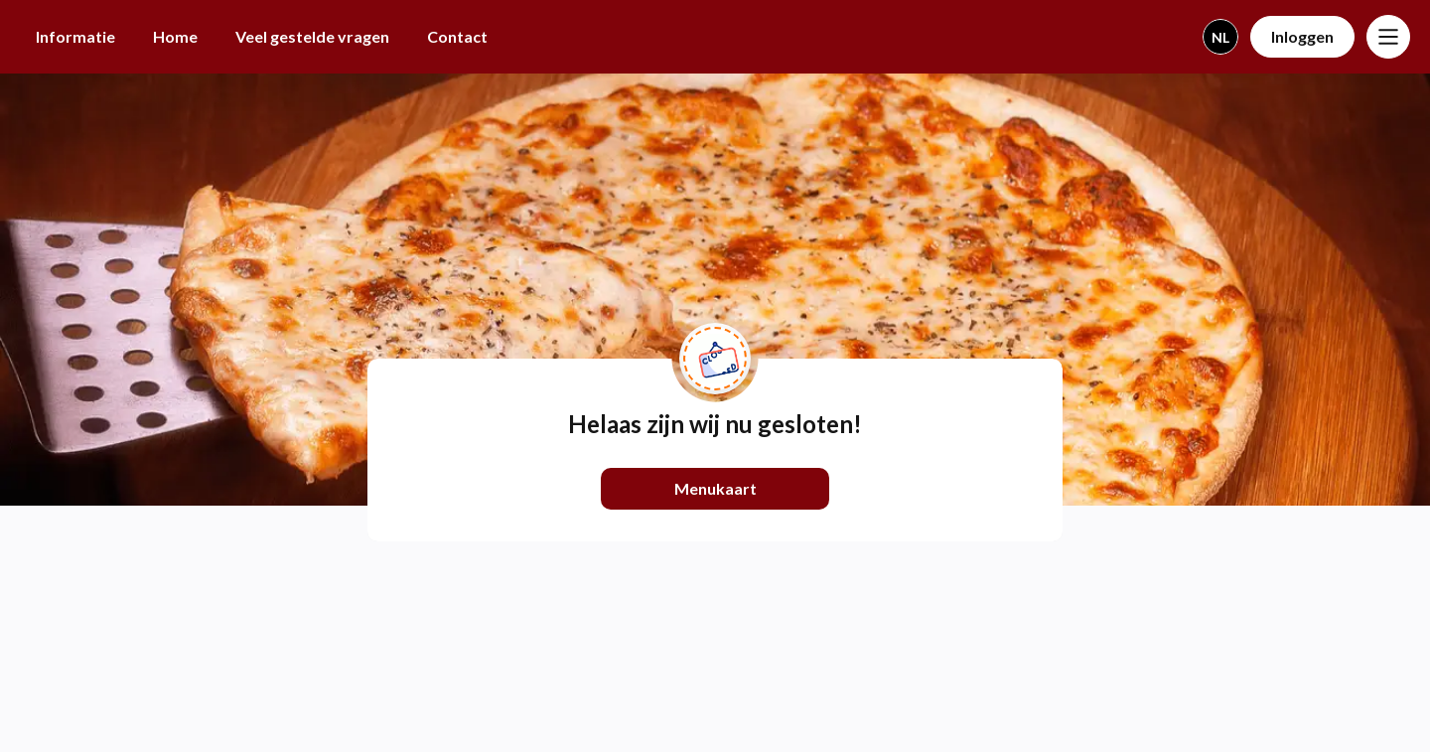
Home (175, 36)
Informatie (75, 36)
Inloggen (1302, 36)
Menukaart (715, 488)
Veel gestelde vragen (312, 36)
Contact (457, 36)
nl (1220, 37)
